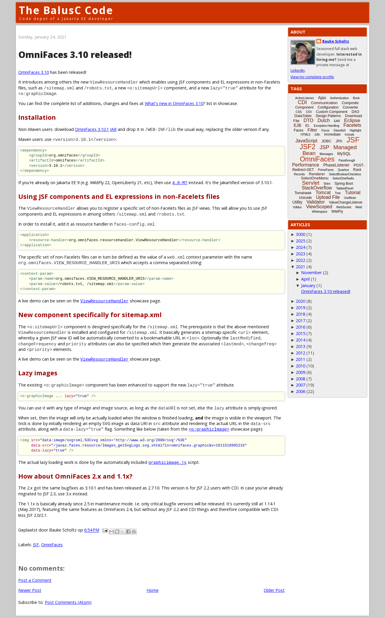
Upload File (328, 197)
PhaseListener (336, 165)
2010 (300, 366)
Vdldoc (297, 207)
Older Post (274, 590)
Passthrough (346, 160)
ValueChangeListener (346, 202)
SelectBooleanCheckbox (345, 174)
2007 (300, 385)
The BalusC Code (66, 10)
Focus (325, 130)
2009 (300, 372)
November (311, 272)
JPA (339, 141)
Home (153, 590)
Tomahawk (303, 193)
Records (299, 174)
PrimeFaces (325, 169)
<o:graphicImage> (209, 429)
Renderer (317, 174)
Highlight (355, 130)
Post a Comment (35, 580)
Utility (297, 202)
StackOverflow (317, 187)
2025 (300, 241)
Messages (326, 154)
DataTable (303, 116)
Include (349, 134)
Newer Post (29, 590)
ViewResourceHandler (104, 301)
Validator (315, 201)
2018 (300, 314)
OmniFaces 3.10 (33, 72)
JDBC (326, 141)
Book (356, 98)
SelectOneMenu (314, 178)
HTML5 (306, 134)
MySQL (344, 153)
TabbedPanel (344, 188)
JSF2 (308, 147)
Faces (298, 130)
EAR (337, 121)
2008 (300, 379)
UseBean (350, 197)
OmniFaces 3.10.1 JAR (96, 129)
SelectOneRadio (343, 178)
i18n (317, 134)
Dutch (324, 120)
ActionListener (304, 98)
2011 (300, 359)
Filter (312, 129)
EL (307, 126)
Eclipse (352, 120)
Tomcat (323, 192)
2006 (300, 391)
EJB (297, 125)
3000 (300, 234)
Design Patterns (328, 116)
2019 (300, 307)
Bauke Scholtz (335, 41)
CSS (299, 112)
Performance (305, 164)
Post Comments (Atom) (68, 602)
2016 (300, 327)
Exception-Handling (326, 125)
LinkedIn (298, 70)
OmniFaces (52, 544)
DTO (308, 120)
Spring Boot (343, 183)
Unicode (305, 198)
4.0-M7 (179, 182)
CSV (309, 112)
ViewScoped (319, 206)
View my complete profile (312, 76)
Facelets (352, 125)
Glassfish (339, 130)
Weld (358, 207)
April (305, 279)
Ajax (322, 97)
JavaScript (307, 140)
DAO (355, 112)
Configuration (328, 107)
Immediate (332, 134)
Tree (338, 193)
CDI (302, 102)
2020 (300, 301)
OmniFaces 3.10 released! (325, 291)
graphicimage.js (167, 462)
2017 (300, 320)
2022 (300, 260)
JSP (324, 147)
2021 (300, 266)
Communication (324, 103)
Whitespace (319, 211)
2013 (300, 346)
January (308, 285)
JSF (36, 544)
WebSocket (343, 207)
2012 (300, 353)
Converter (350, 107)
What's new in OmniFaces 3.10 (174, 103)
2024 (300, 247)
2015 (300, 333)
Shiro (326, 183)
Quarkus (343, 169)
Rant (357, 169)
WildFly (337, 211)
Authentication (339, 98)
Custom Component (332, 112)
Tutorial (353, 192)
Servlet (310, 183)
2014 (300, 340)
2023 (300, 253)
